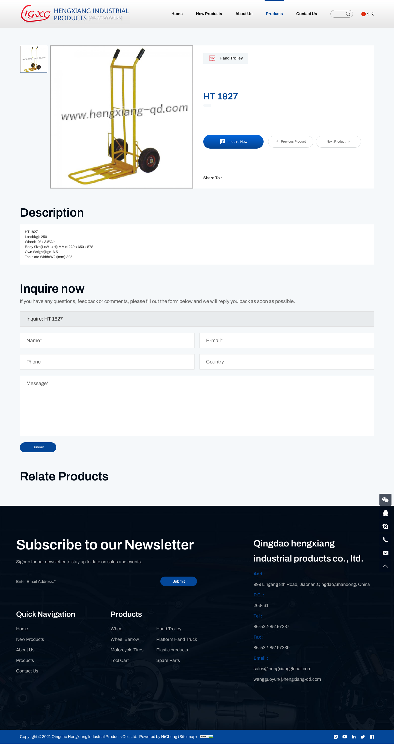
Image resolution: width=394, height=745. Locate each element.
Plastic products (172, 651)
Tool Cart (120, 661)
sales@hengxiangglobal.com (282, 669)
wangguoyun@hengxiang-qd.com (287, 680)
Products (25, 661)
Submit (173, 582)
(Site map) (187, 738)
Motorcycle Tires (127, 651)
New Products (30, 640)
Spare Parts (168, 661)
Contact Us (27, 672)
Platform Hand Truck (176, 640)
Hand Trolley (168, 630)
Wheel (117, 630)
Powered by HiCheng (158, 738)
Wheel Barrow (125, 640)
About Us (25, 651)
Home (22, 630)
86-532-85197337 (271, 627)
